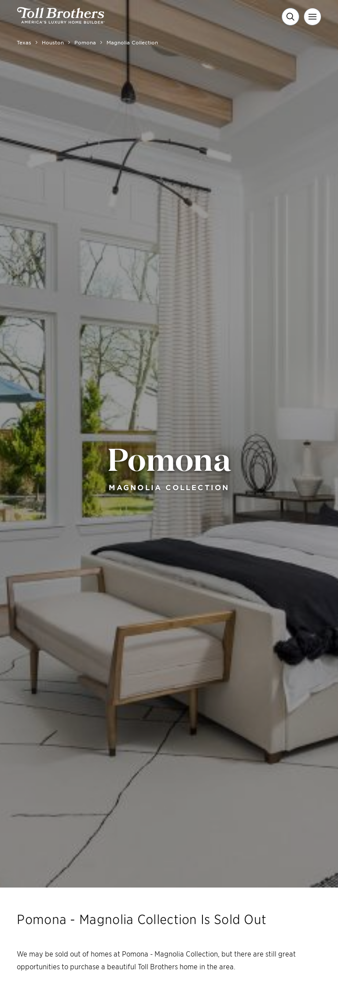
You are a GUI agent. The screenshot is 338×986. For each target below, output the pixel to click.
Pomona (85, 42)
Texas (24, 42)
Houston (53, 42)
